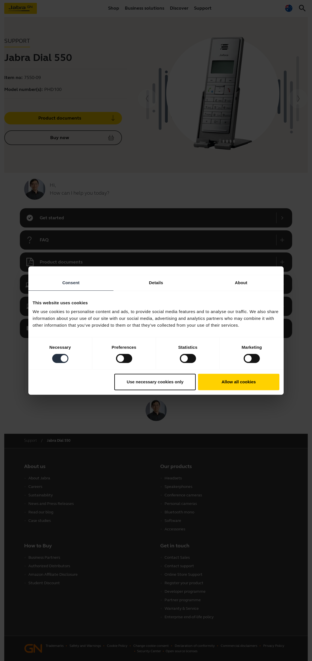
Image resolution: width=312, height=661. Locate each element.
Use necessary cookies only (155, 381)
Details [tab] (156, 282)
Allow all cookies (239, 381)
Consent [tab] (71, 282)
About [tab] (241, 282)
